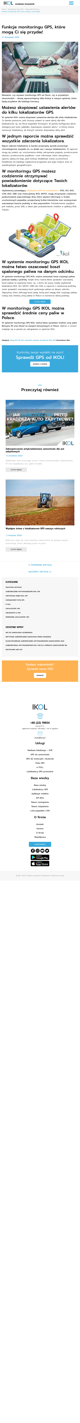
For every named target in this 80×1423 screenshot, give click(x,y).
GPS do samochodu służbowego (19, 632)
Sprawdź (40, 675)
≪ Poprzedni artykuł (40, 565)
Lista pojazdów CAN (40, 810)
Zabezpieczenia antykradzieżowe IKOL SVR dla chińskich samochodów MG (36, 645)
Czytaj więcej (16, 470)
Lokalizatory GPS (13, 608)
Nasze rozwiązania (40, 802)
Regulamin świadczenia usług (53, 875)
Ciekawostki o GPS (13, 613)
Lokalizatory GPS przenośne (40, 771)
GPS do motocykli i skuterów (40, 758)
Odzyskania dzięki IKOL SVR (17, 596)
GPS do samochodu (40, 754)
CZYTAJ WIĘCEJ (40, 302)
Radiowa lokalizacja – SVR (40, 750)
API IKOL (40, 797)
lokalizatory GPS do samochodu (42, 190)
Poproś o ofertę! (40, 364)
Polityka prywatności (34, 875)
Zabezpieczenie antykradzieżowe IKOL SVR (23, 591)
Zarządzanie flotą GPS (48, 340)
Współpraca (40, 837)
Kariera (40, 828)
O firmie (40, 832)
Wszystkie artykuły (32, 340)
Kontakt (40, 824)
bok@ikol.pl (40, 737)
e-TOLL (8, 604)
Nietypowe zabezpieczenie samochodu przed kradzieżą (28, 637)
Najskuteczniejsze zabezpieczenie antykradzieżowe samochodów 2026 (35, 641)
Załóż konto (40, 844)
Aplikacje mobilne (40, 793)
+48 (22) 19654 (40, 723)
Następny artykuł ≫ (39, 571)
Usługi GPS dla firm (17, 340)
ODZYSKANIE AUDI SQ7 (14, 649)
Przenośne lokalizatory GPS (17, 617)
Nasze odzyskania (40, 806)
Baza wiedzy (40, 785)
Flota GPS (40, 763)
